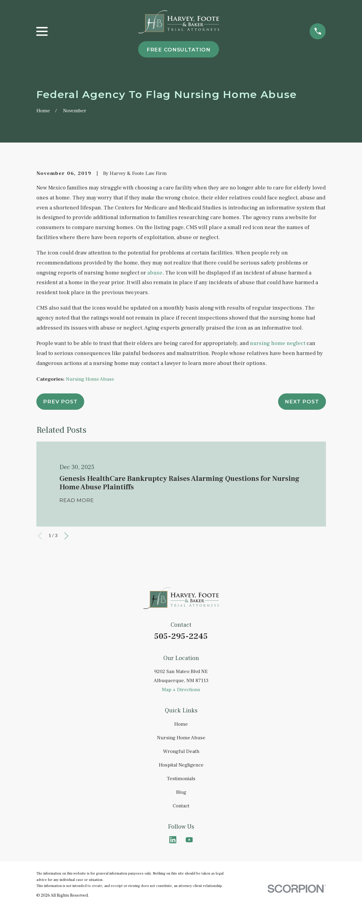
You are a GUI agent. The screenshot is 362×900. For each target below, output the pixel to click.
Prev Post (60, 402)
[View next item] (66, 536)
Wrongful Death (181, 751)
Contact (181, 806)
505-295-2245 (181, 636)
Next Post (302, 402)
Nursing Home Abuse (90, 379)
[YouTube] (189, 839)
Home (181, 724)
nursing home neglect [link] (277, 343)
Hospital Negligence (181, 765)
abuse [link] (154, 272)
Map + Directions (181, 689)
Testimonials (181, 778)
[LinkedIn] (173, 839)
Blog (181, 792)
